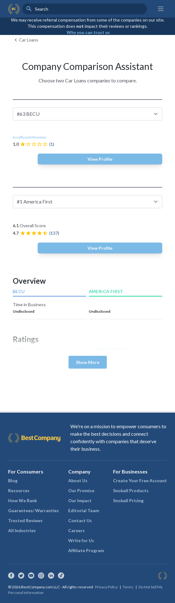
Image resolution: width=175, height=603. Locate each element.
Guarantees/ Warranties (33, 510)
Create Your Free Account (140, 480)
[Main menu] (160, 8)
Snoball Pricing (128, 500)
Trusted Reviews (25, 520)
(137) (54, 233)
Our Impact (80, 500)
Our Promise (81, 490)
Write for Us (81, 540)
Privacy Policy (106, 587)
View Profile (100, 159)
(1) (51, 144)
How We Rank (22, 500)
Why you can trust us (88, 32)
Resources (19, 490)
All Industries (22, 530)
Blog (12, 480)
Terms (128, 587)
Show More (87, 362)
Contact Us (80, 520)
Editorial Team (83, 510)
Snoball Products (131, 490)
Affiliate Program (86, 550)
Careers (76, 530)
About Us (78, 480)
